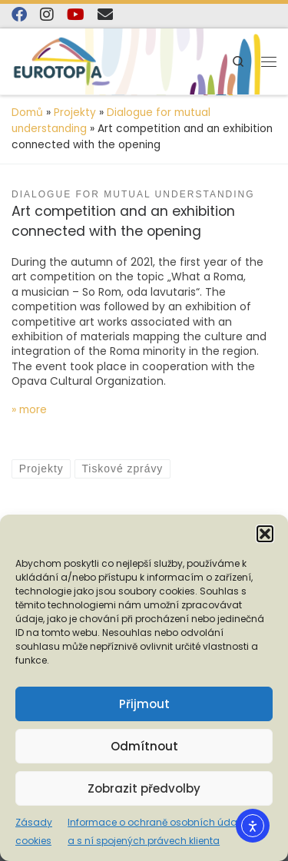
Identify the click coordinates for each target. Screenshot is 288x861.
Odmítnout (144, 746)
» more (29, 409)
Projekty (75, 112)
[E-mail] (105, 14)
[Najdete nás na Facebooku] (19, 14)
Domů (27, 112)
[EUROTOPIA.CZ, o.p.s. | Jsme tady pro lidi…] (62, 60)
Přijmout (144, 704)
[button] (265, 533)
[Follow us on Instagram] (47, 14)
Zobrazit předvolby (144, 788)
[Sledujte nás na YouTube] (75, 14)
